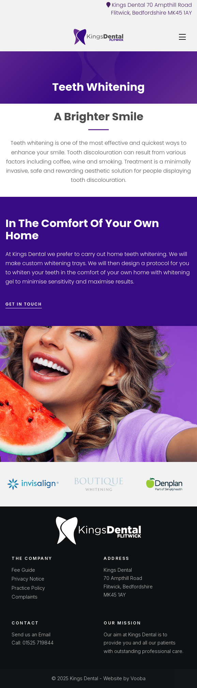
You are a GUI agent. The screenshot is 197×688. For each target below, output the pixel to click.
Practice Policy (28, 588)
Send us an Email (31, 634)
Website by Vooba (124, 678)
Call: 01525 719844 (33, 643)
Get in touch (23, 304)
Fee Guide (23, 570)
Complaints (24, 597)
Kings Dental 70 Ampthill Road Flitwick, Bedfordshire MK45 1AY (149, 9)
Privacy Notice (28, 579)
